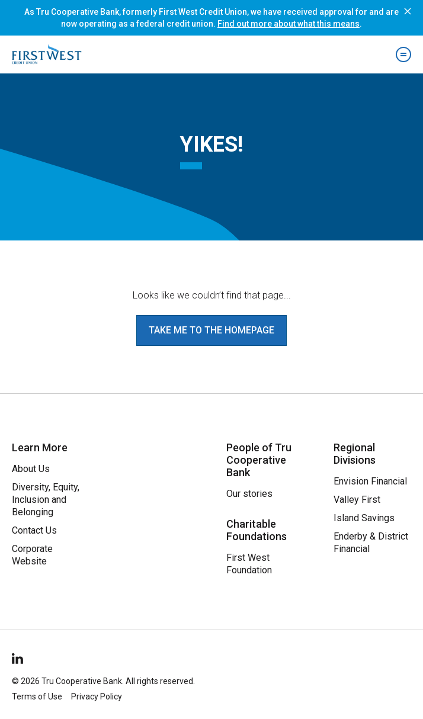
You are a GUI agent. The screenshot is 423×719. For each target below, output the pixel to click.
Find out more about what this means (288, 23)
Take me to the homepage (211, 330)
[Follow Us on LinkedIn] (18, 656)
